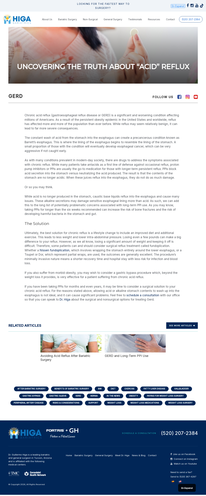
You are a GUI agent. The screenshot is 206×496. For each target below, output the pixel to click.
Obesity (134, 396)
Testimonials (135, 19)
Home (69, 456)
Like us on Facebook (183, 455)
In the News (113, 396)
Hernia (93, 396)
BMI (99, 389)
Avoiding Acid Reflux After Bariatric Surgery (70, 347)
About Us (47, 19)
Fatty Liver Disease (156, 389)
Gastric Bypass (28, 396)
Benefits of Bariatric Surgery (70, 389)
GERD (77, 396)
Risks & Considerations (64, 404)
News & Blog (138, 456)
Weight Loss (114, 404)
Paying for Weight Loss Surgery (168, 396)
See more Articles (182, 325)
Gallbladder (184, 389)
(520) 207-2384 (191, 19)
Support (93, 404)
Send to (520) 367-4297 (183, 477)
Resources (154, 19)
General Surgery (113, 19)
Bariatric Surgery (67, 19)
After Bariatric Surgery (28, 389)
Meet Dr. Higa (122, 456)
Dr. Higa (65, 299)
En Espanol (178, 6)
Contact (170, 19)
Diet (113, 389)
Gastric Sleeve (56, 396)
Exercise (130, 389)
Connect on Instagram (184, 460)
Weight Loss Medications (146, 404)
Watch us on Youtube (184, 465)
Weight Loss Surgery (183, 404)
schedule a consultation (142, 295)
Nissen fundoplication (54, 250)
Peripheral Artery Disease (25, 404)
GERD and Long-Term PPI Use (135, 346)
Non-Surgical (90, 19)
